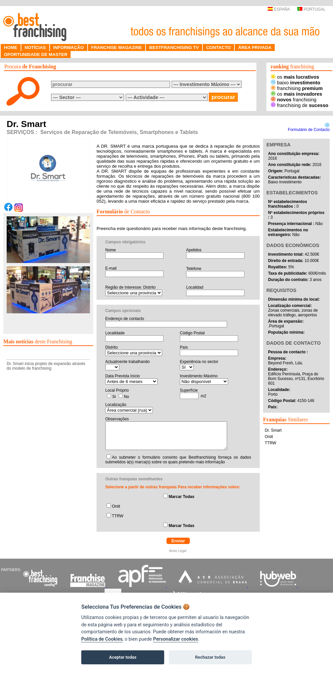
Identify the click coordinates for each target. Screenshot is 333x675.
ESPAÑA (278, 9)
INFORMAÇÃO (68, 47)
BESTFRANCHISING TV (174, 47)
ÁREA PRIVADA (254, 47)
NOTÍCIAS (35, 47)
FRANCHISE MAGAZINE (116, 47)
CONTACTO (218, 47)
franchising (297, 88)
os (295, 77)
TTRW (117, 516)
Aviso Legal (178, 551)
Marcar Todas (181, 496)
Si (114, 396)
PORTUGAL (311, 9)
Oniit (116, 506)
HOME (10, 47)
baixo (295, 82)
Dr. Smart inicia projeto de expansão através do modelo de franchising (46, 366)
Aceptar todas (123, 657)
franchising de (299, 105)
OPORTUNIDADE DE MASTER (35, 54)
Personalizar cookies (175, 639)
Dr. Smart (273, 430)
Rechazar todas (210, 657)
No (126, 396)
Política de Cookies (102, 639)
